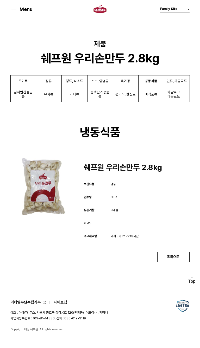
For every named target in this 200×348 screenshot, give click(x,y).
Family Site (175, 9)
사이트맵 (60, 302)
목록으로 (173, 257)
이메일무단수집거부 (25, 302)
